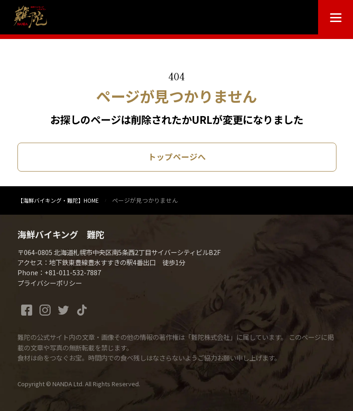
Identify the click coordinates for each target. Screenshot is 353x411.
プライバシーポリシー (49, 283)
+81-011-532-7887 (73, 272)
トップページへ (177, 156)
